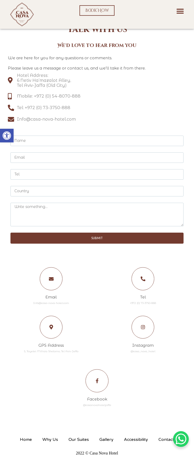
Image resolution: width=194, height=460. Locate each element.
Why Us (50, 441)
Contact (166, 441)
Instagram (143, 346)
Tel (143, 297)
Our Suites (79, 441)
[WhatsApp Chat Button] (181, 439)
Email (51, 297)
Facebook (97, 401)
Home (26, 441)
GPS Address (51, 346)
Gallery (106, 441)
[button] (7, 135)
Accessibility (136, 441)
